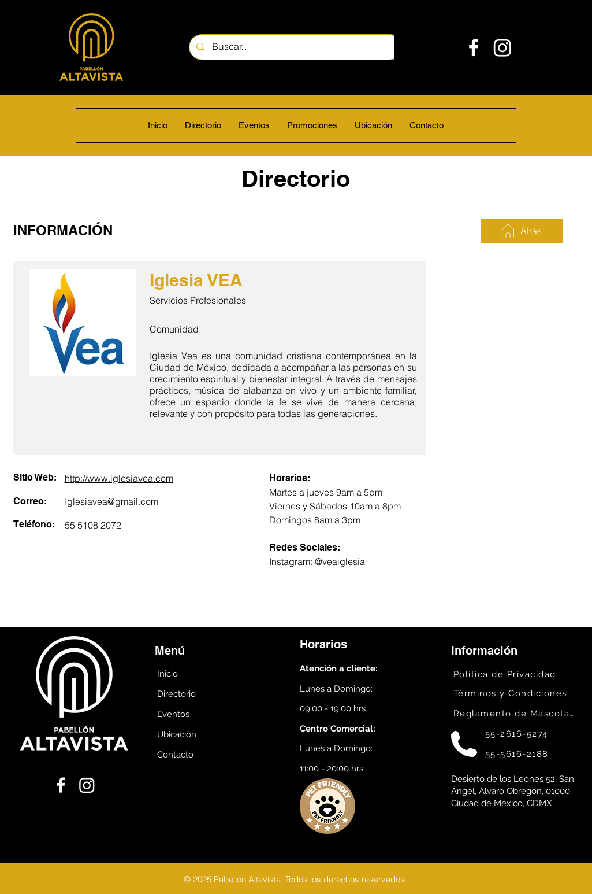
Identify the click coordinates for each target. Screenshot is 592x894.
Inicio (167, 673)
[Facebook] (473, 47)
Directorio (176, 694)
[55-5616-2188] (528, 754)
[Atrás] (522, 231)
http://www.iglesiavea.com (119, 478)
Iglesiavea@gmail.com (111, 501)
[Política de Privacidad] (512, 674)
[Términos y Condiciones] (512, 693)
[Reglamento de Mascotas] (512, 713)
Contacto (175, 754)
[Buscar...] (295, 47)
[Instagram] (502, 47)
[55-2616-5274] (528, 733)
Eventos (173, 714)
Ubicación (176, 734)
